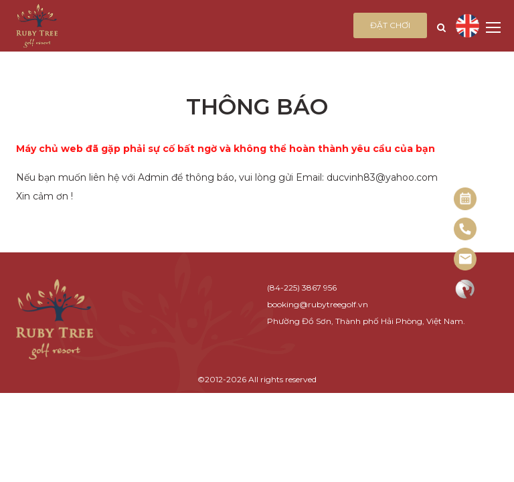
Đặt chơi (390, 25)
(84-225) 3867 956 (302, 288)
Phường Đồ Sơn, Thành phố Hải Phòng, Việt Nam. (366, 321)
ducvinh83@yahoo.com (382, 177)
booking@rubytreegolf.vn (317, 304)
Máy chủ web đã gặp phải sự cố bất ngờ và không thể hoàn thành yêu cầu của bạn (225, 149)
